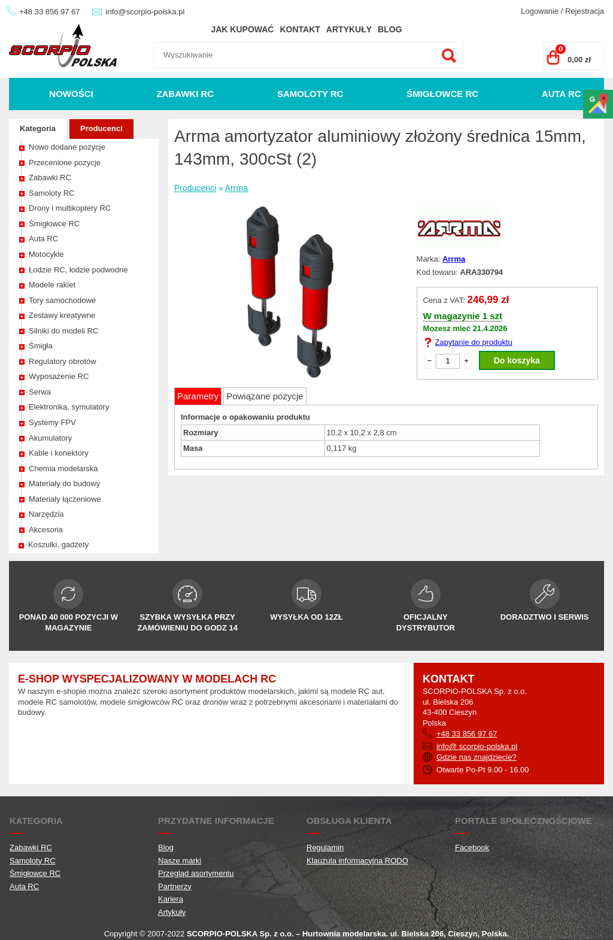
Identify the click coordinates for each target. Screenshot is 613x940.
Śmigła (41, 345)
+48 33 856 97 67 (49, 11)
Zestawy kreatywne (62, 315)
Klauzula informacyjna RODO (357, 860)
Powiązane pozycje (264, 396)
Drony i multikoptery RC (70, 208)
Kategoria (38, 128)
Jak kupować (242, 29)
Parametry (198, 396)
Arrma (236, 188)
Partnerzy (175, 886)
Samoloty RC (310, 94)
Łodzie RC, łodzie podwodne (78, 269)
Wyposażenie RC (59, 376)
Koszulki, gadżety (58, 544)
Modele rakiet (52, 284)
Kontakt (300, 29)
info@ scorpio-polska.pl (476, 746)
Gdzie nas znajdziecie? (476, 757)
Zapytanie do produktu (473, 342)
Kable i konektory (59, 452)
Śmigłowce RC (442, 94)
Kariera (170, 898)
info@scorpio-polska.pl (145, 11)
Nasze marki (179, 860)
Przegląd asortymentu (195, 873)
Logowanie (540, 11)
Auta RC (561, 94)
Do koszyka (517, 360)
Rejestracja (584, 11)
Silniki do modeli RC (63, 330)
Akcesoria (46, 529)
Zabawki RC (185, 94)
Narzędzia (46, 514)
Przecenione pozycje (65, 162)
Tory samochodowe (62, 300)
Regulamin (325, 847)
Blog (390, 29)
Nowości (71, 94)
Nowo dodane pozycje (67, 146)
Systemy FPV (52, 422)
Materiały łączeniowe (65, 499)
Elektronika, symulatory (69, 406)
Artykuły (349, 29)
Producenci (101, 128)
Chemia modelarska (63, 468)
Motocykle (46, 254)
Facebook (472, 847)
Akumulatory (50, 437)
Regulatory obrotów (62, 361)
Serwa (40, 391)
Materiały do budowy (64, 483)
